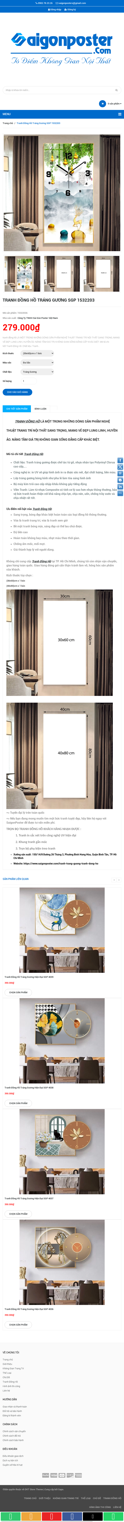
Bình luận (40, 408)
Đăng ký (70, 9)
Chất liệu (7, 372)
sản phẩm (114, 103)
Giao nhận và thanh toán (15, 1406)
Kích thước (8, 353)
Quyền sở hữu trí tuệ (13, 1465)
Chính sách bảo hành (13, 1440)
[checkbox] (65, 856)
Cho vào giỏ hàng (17, 392)
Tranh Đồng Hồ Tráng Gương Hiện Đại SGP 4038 (29, 1087)
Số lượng (7, 381)
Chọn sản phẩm (18, 992)
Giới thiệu (7, 1364)
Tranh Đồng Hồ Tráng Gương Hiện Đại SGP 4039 (29, 977)
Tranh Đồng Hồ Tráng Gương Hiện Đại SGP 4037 (29, 1198)
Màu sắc (7, 362)
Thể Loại (7, 1373)
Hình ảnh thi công (11, 1386)
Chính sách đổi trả (12, 1435)
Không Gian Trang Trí (13, 1368)
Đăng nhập (54, 9)
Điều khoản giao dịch (13, 1456)
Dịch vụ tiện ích (10, 1460)
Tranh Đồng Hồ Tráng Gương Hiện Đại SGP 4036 (29, 1309)
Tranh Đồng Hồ (10, 1381)
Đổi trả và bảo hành (12, 1411)
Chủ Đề (6, 1377)
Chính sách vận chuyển (14, 1431)
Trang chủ (8, 123)
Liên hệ (6, 1390)
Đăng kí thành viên (12, 1415)
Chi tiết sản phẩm (16, 408)
